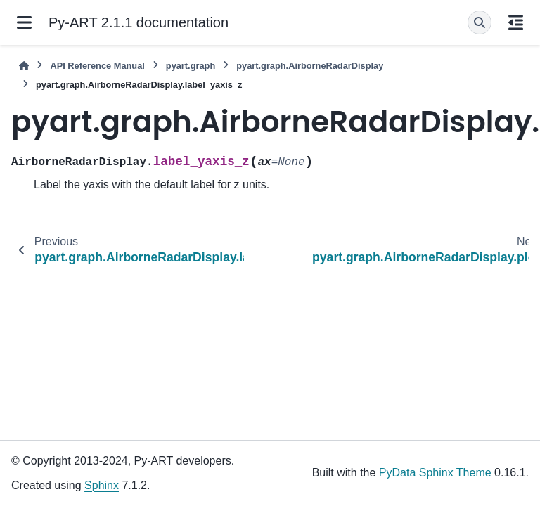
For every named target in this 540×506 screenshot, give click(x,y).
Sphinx (101, 485)
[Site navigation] (24, 22)
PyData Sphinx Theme (435, 473)
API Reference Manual (97, 65)
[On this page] (516, 22)
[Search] (479, 22)
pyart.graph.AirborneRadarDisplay (309, 65)
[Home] (24, 65)
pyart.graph (190, 65)
